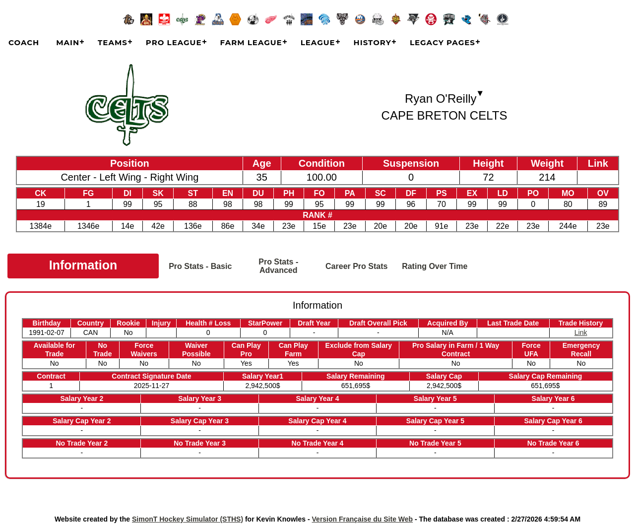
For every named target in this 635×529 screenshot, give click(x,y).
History (372, 42)
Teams (112, 42)
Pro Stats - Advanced (278, 266)
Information (83, 265)
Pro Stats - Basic (200, 266)
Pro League (174, 42)
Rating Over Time (434, 266)
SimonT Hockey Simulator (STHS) (187, 519)
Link (580, 332)
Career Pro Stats (356, 266)
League (318, 42)
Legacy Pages (442, 42)
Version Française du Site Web (362, 519)
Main (67, 42)
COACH (23, 42)
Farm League (251, 42)
